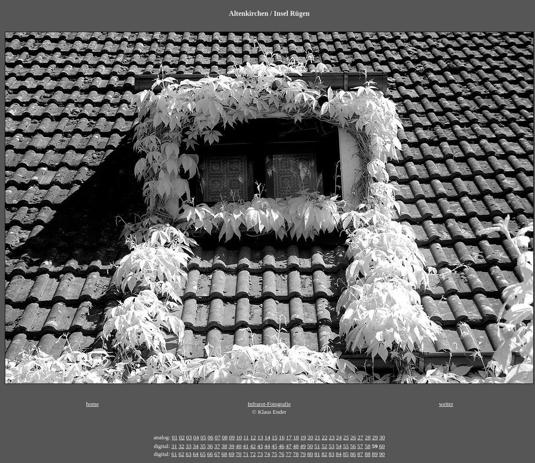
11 (246, 437)
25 (346, 437)
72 (253, 454)
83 (331, 454)
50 (310, 446)
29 (375, 437)
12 (253, 437)
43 (260, 446)
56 (353, 446)
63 (188, 454)
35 (203, 446)
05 (203, 437)
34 (195, 446)
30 (382, 437)
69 (232, 454)
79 (303, 454)
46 (281, 446)
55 (346, 446)
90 (382, 454)
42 (253, 446)
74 (267, 454)
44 (267, 446)
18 (296, 437)
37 (217, 446)
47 (289, 446)
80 (310, 454)
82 (324, 454)
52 (324, 446)
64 (195, 454)
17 (289, 437)
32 (181, 446)
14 (267, 437)
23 (332, 437)
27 (360, 437)
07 (217, 437)
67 (217, 454)
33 (188, 446)
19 (303, 437)
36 (210, 446)
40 (239, 446)
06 (210, 437)
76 (281, 454)
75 (274, 454)
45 (274, 446)
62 (181, 454)
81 (317, 454)
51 (317, 446)
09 (232, 437)
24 (339, 437)
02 (182, 437)
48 (296, 446)
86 (353, 454)
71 (246, 454)
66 (210, 454)
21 (317, 437)
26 (353, 437)
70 (239, 454)
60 (382, 446)
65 (203, 454)
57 (360, 446)
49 (303, 446)
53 (331, 446)
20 (310, 437)
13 (260, 437)
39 (232, 446)
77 (289, 454)
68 (224, 454)
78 (296, 454)
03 (189, 437)
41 (246, 446)
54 (338, 446)
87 (360, 454)
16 (282, 437)
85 (346, 454)
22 (324, 437)
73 (260, 454)
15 (275, 437)
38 (224, 446)
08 (224, 437)
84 (338, 454)
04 (196, 437)
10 (239, 437)
